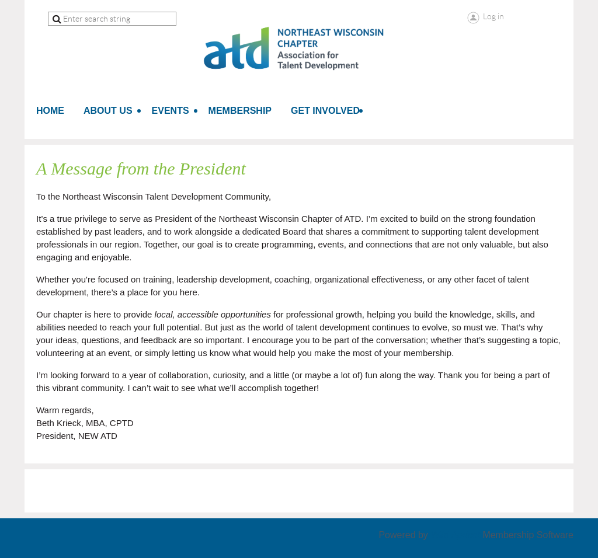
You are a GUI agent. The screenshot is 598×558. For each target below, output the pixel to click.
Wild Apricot (455, 535)
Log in (493, 16)
